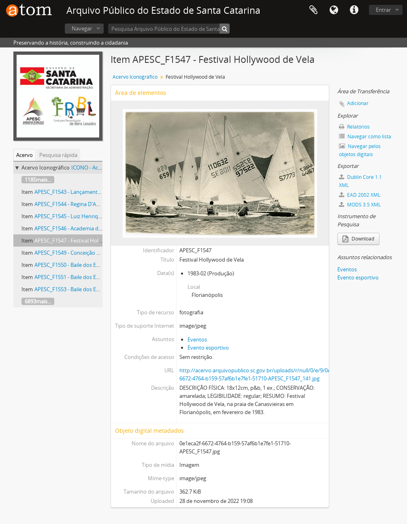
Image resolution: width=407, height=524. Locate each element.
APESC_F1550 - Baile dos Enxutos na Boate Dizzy (91, 264)
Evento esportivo (208, 347)
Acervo (24, 155)
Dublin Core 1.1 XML (360, 181)
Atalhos (354, 10)
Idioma (334, 10)
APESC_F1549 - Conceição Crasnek (75, 252)
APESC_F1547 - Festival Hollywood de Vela (84, 240)
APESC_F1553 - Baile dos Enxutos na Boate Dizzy (91, 289)
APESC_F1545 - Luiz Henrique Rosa (75, 216)
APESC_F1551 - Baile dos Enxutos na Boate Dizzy (91, 277)
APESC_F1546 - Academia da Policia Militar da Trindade (99, 228)
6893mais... (38, 301)
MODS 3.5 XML (360, 204)
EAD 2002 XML (359, 194)
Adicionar (358, 103)
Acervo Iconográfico (135, 76)
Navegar (82, 28)
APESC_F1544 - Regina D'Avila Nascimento (84, 204)
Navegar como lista (365, 136)
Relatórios (354, 126)
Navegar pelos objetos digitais (360, 150)
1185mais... (38, 179)
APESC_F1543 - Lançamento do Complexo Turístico (95, 191)
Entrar (383, 9)
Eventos (197, 339)
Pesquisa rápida (58, 155)
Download (358, 238)
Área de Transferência (313, 10)
